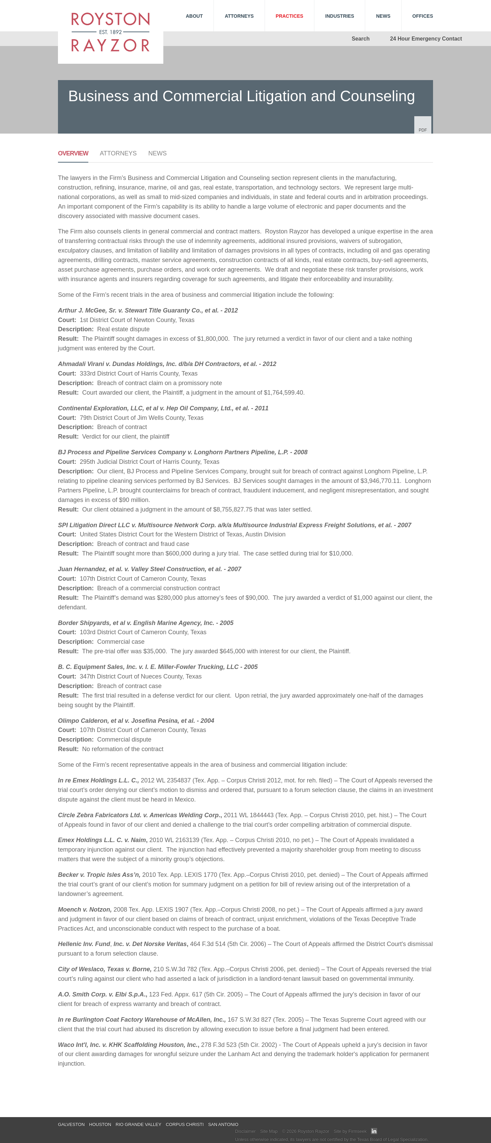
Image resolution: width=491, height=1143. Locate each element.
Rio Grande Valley (138, 1124)
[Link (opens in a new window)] (374, 1132)
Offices (422, 16)
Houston (100, 1124)
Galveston (71, 1124)
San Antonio (223, 1124)
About (194, 16)
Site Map (269, 1131)
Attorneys (118, 153)
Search (361, 39)
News (157, 153)
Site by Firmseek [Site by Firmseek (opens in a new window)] (350, 1131)
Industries (339, 16)
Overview (73, 153)
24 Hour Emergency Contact (426, 39)
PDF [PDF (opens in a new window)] (423, 130)
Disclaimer (245, 1131)
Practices (289, 16)
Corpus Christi (185, 1124)
